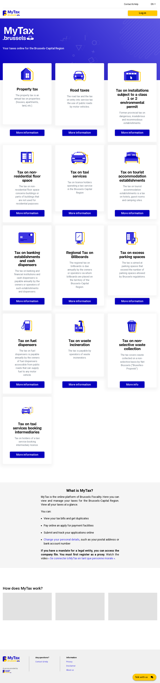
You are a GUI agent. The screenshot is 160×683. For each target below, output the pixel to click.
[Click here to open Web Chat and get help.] (144, 677)
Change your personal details (62, 539)
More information (27, 132)
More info (132, 384)
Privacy (69, 662)
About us (70, 670)
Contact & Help (131, 4)
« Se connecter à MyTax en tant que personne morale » (81, 558)
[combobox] (153, 4)
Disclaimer (71, 666)
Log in (142, 13)
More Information (80, 132)
